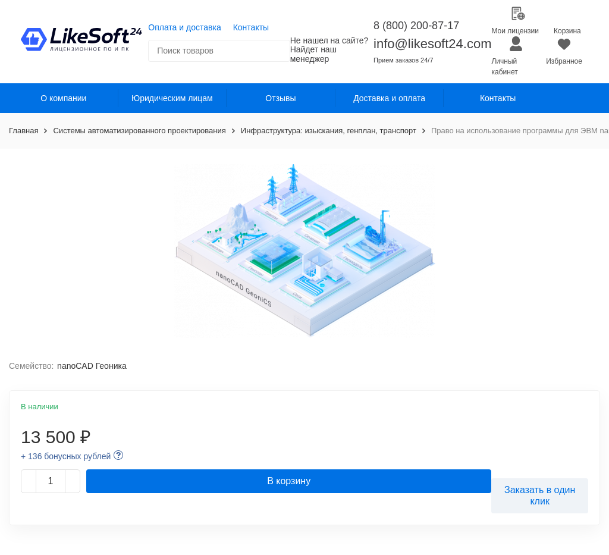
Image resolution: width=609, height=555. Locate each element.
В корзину (288, 481)
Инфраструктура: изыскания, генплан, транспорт (328, 130)
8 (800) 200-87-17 (416, 26)
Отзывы (280, 98)
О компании (63, 98)
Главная (23, 130)
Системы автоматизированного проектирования (139, 130)
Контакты (251, 27)
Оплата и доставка (184, 27)
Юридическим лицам (172, 98)
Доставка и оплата (389, 98)
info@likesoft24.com (432, 43)
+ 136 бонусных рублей (66, 456)
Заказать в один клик (539, 495)
